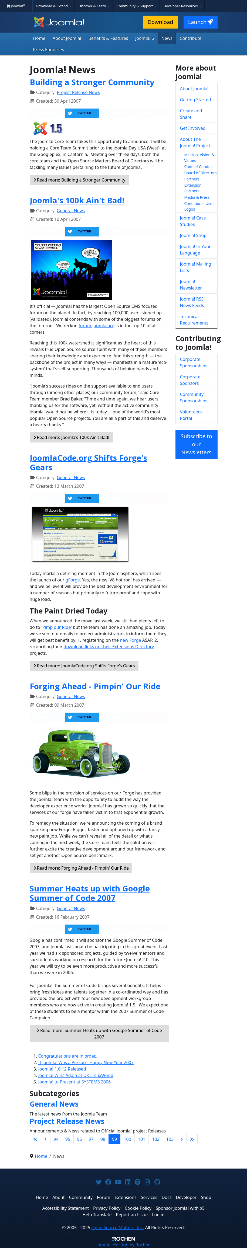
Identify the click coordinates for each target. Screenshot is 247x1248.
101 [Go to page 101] (141, 1139)
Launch (200, 22)
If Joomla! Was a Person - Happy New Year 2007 (86, 1062)
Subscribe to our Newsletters (196, 444)
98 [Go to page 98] (102, 1139)
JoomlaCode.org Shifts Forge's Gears (88, 462)
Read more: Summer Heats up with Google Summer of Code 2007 (99, 1033)
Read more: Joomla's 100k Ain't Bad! (71, 437)
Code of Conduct (199, 166)
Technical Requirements (194, 319)
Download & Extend (52, 6)
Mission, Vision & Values (199, 157)
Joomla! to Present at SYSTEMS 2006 (74, 1082)
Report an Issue (132, 1215)
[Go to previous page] (45, 1139)
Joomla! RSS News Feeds (192, 302)
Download (160, 22)
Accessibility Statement (65, 1208)
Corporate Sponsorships (193, 362)
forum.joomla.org (96, 326)
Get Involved (193, 128)
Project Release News (78, 92)
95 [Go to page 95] (67, 1139)
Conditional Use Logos (198, 206)
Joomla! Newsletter (191, 284)
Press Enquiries (48, 50)
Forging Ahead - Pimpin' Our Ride (95, 686)
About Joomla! (67, 38)
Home (39, 38)
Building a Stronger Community (92, 82)
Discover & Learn (93, 6)
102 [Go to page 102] (155, 1139)
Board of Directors (200, 172)
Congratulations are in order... (68, 1056)
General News (71, 211)
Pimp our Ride (56, 627)
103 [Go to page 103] (170, 1139)
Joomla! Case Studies (193, 221)
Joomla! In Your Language (195, 249)
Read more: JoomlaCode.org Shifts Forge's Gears (84, 666)
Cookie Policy (138, 1208)
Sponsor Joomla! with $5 (180, 1208)
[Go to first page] (35, 1139)
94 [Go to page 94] (56, 1139)
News (166, 38)
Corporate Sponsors (190, 380)
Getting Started (195, 100)
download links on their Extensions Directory (109, 647)
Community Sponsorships (193, 397)
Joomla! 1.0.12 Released (62, 1069)
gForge (73, 580)
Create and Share (191, 114)
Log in (158, 1215)
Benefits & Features (108, 38)
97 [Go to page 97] (91, 1139)
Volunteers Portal (191, 415)
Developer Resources (181, 6)
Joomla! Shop (193, 235)
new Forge (130, 640)
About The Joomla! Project (195, 142)
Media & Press (196, 197)
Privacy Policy (106, 1208)
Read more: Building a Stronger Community (79, 180)
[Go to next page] (182, 1139)
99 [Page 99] (114, 1139)
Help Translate (97, 1215)
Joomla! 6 (144, 38)
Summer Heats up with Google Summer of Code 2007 (90, 893)
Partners (191, 179)
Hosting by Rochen (123, 1245)
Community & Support (135, 6)
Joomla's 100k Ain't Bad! (77, 200)
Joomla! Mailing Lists (195, 267)
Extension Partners (193, 188)
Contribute (191, 38)
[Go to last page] (192, 1139)
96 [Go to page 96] (79, 1139)
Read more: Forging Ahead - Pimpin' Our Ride (81, 868)
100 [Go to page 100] (127, 1139)
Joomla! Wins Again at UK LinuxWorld (75, 1075)
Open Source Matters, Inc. (117, 1227)
